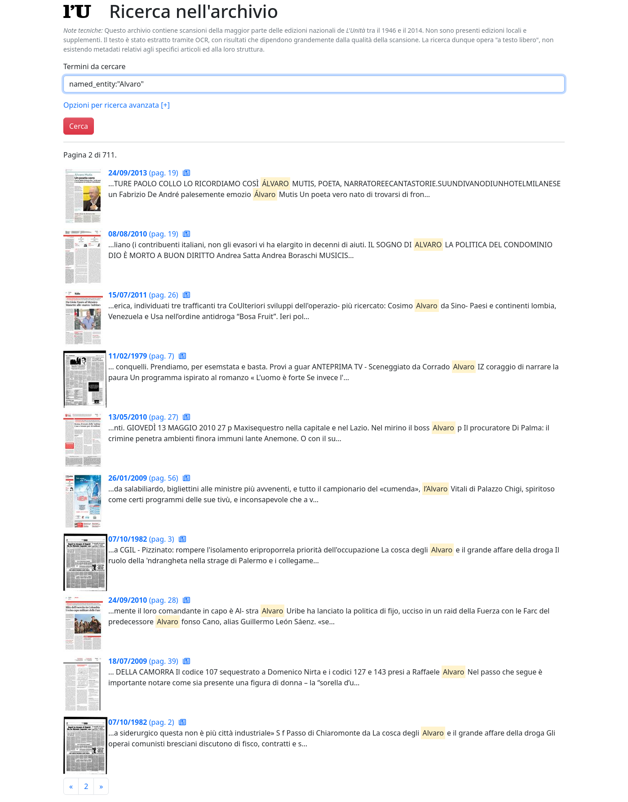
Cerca (78, 126)
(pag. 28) (144, 600)
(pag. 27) (144, 417)
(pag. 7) (142, 356)
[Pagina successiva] (101, 786)
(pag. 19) (144, 173)
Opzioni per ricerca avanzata (116, 105)
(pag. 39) (144, 661)
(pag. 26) (144, 295)
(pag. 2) (142, 722)
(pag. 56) (144, 478)
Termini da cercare (94, 66)
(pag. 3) (142, 539)
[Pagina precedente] (71, 786)
